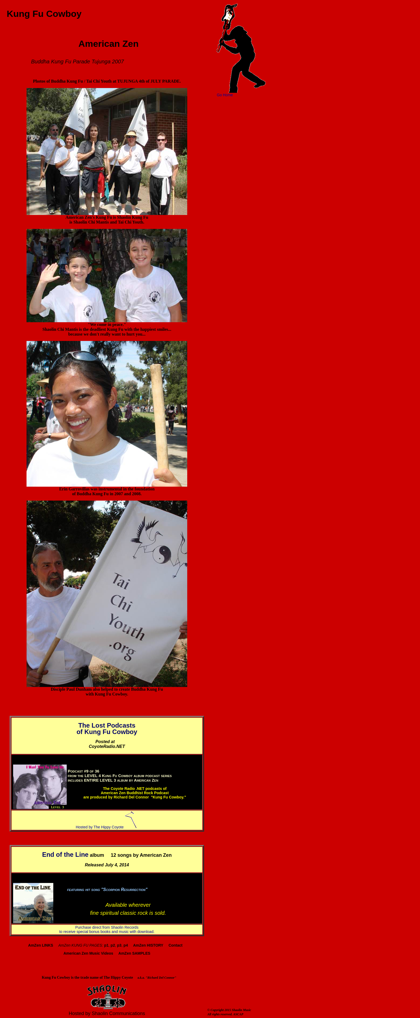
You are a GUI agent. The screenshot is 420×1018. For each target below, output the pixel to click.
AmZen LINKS (40, 945)
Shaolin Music (241, 1010)
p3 (119, 945)
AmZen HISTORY (148, 945)
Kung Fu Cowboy (41, 14)
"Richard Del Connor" (160, 977)
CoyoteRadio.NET (107, 746)
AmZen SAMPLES (134, 953)
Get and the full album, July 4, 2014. (128, 892)
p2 (113, 945)
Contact (175, 945)
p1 (106, 945)
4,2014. (166, 780)
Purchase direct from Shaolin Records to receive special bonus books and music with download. (107, 929)
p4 (125, 945)
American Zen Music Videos (88, 953)
